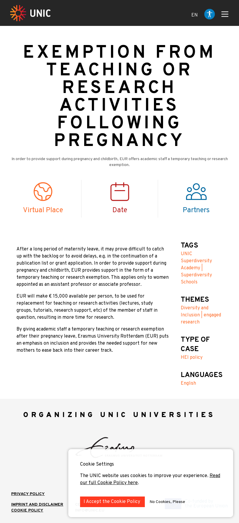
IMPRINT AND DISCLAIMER (37, 504)
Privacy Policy (28, 494)
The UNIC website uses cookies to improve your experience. (145, 476)
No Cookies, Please (167, 501)
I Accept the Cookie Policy (112, 502)
